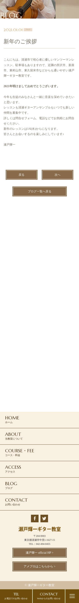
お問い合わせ (16, 501)
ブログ (11, 485)
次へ (57, 175)
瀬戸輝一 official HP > (40, 552)
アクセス (13, 468)
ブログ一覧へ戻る (39, 192)
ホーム (12, 419)
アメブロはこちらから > (39, 566)
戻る (21, 175)
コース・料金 (19, 452)
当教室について (14, 435)
